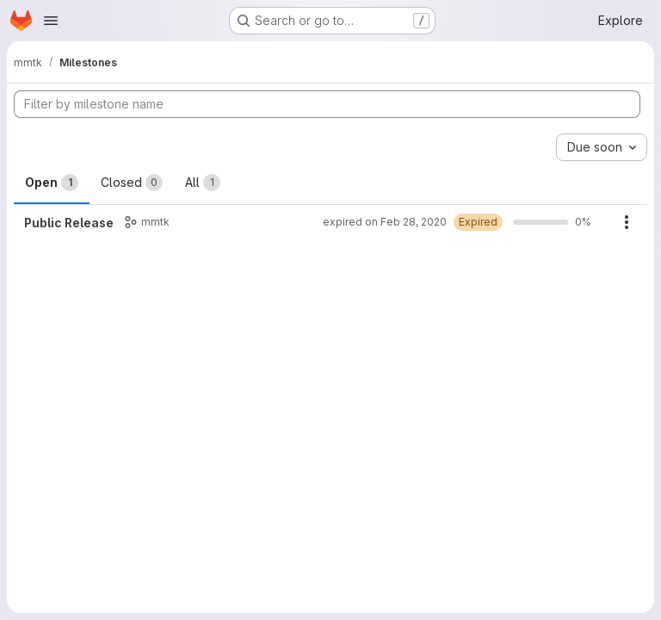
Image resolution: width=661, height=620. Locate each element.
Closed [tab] (132, 182)
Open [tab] (51, 182)
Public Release (69, 222)
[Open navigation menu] (51, 20)
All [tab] (202, 182)
